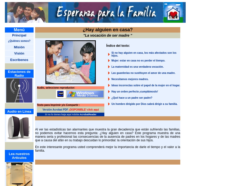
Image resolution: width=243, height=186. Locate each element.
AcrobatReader (88, 114)
